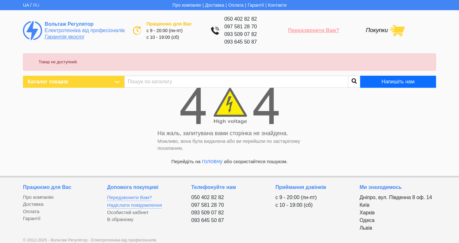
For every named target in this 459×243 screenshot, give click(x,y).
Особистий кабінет (128, 212)
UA (26, 5)
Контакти (277, 5)
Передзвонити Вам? (313, 30)
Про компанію (186, 5)
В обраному (120, 219)
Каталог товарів (74, 82)
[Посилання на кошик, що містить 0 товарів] (385, 30)
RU (36, 5)
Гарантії (256, 5)
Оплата (236, 5)
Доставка (214, 5)
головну (212, 161)
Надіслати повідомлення (134, 205)
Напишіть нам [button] (398, 81)
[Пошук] (242, 82)
